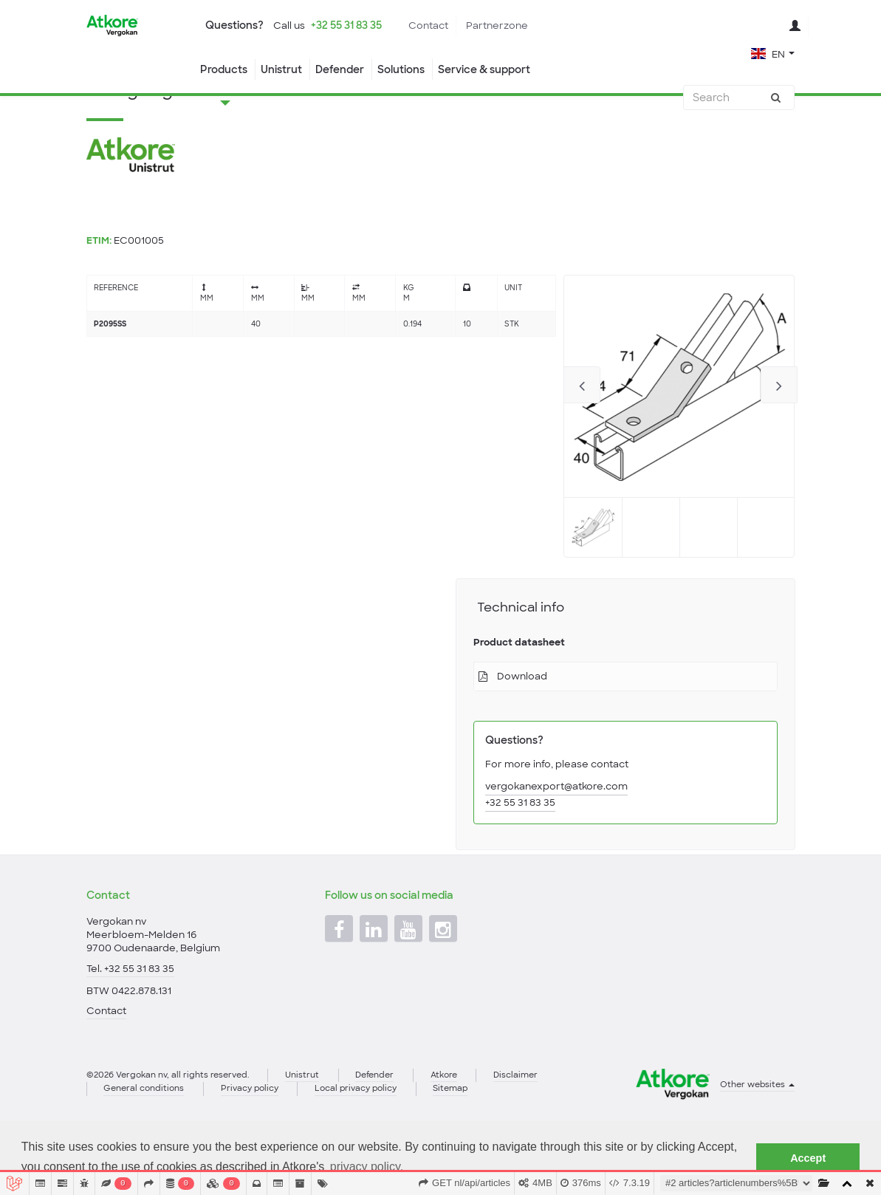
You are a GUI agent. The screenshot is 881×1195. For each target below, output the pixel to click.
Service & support (484, 69)
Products (223, 69)
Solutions (401, 69)
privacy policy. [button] (366, 1166)
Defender (339, 69)
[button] (773, 53)
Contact (428, 25)
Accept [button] (808, 1158)
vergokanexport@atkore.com (556, 845)
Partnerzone (497, 25)
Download (522, 735)
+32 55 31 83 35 (346, 25)
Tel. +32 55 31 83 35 (130, 1018)
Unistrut (281, 69)
